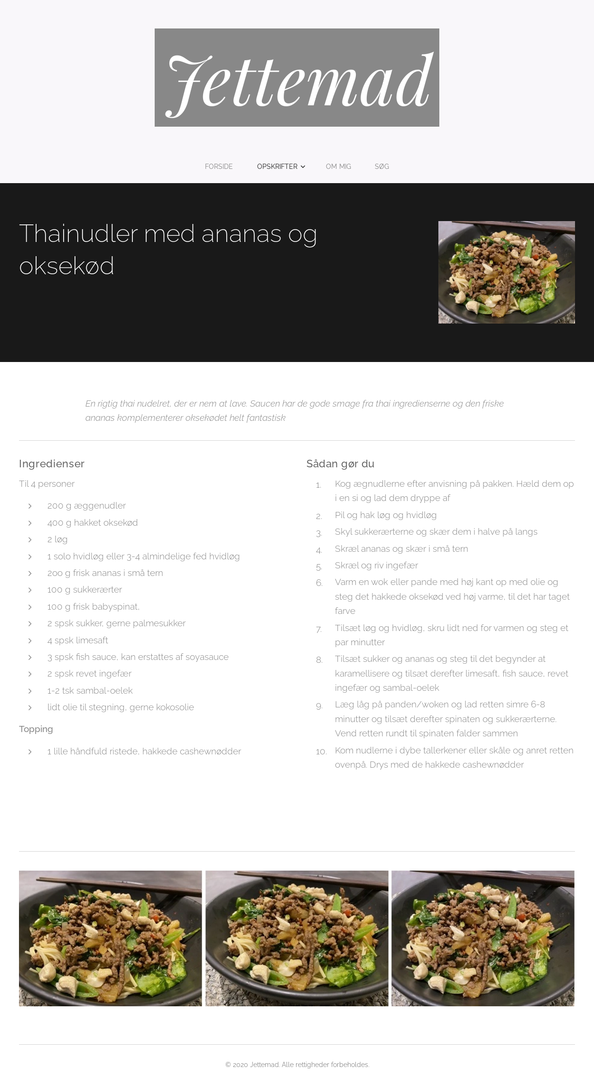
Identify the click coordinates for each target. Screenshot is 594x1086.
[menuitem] (222, 166)
